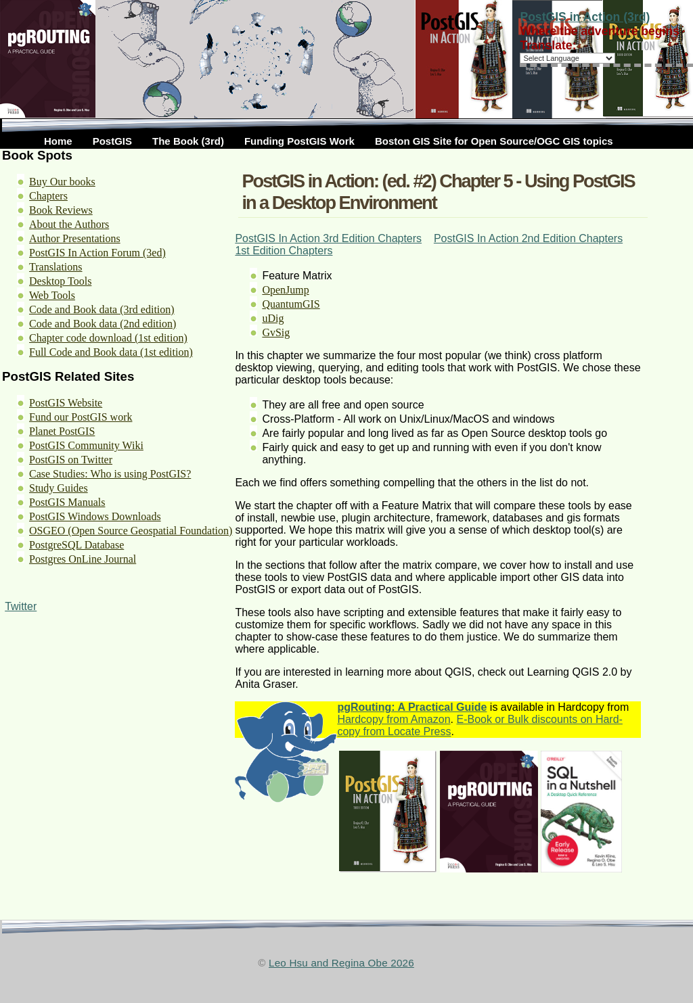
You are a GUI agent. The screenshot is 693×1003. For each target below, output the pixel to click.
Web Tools (52, 295)
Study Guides (58, 488)
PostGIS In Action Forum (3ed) (97, 252)
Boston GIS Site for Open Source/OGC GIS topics (494, 141)
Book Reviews (61, 210)
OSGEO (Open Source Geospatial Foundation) (130, 530)
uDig (273, 318)
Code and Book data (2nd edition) (102, 323)
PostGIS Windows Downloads (95, 516)
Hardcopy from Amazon (393, 719)
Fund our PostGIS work (80, 417)
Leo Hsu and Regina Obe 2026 (341, 963)
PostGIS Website (65, 403)
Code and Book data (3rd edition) (102, 309)
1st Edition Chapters (283, 250)
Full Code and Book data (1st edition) (111, 352)
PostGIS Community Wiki (86, 445)
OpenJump (285, 290)
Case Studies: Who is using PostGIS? (110, 474)
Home (58, 141)
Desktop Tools (60, 281)
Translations (56, 267)
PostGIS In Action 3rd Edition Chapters (328, 238)
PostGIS (112, 141)
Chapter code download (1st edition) (108, 338)
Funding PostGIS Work (299, 141)
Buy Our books (62, 181)
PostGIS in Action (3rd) (585, 17)
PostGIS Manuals (67, 502)
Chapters (48, 196)
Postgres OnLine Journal (82, 559)
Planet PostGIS (62, 431)
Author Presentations (74, 238)
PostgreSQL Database (76, 545)
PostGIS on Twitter (70, 459)
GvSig (276, 332)
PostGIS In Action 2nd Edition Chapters (528, 238)
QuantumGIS (290, 304)
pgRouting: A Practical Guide (412, 707)
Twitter (21, 606)
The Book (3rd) (188, 141)
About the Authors (69, 224)
